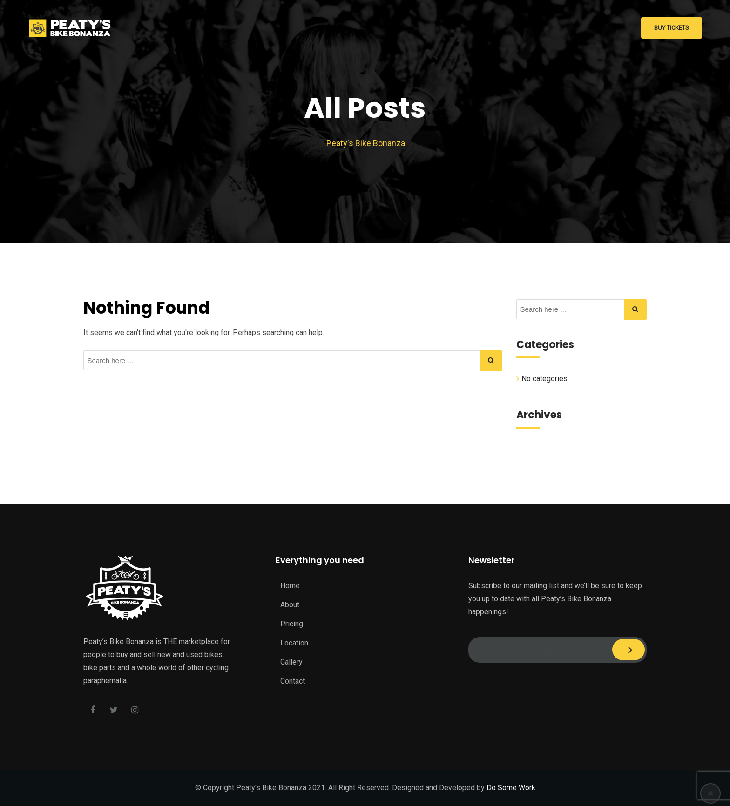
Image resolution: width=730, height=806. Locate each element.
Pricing (291, 623)
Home (290, 585)
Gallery (291, 662)
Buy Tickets (671, 27)
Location (294, 642)
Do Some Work (511, 787)
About (289, 604)
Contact (292, 681)
